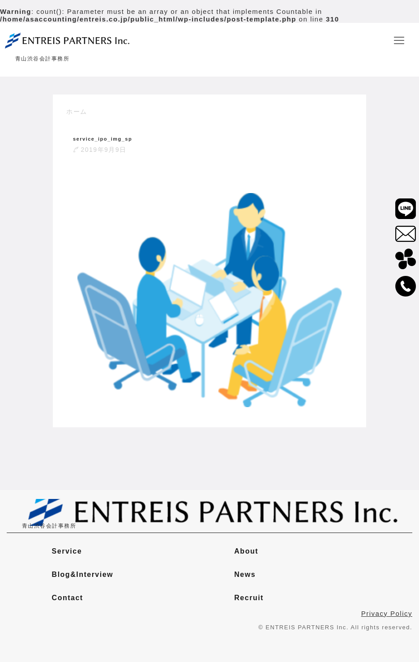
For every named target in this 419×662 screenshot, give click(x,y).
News (245, 574)
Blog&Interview (82, 574)
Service (67, 551)
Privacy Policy (386, 613)
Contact (67, 598)
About (246, 551)
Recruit (249, 598)
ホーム (76, 111)
